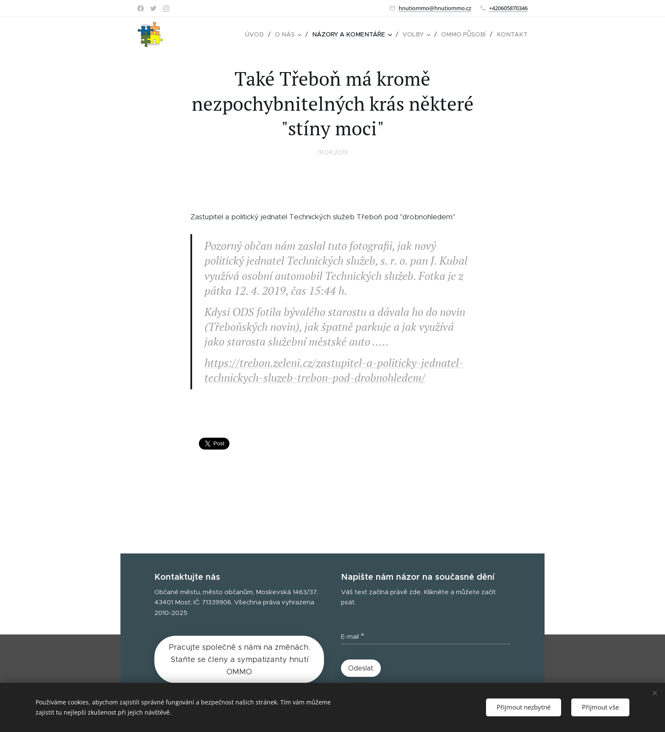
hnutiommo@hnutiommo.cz (435, 8)
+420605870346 (508, 8)
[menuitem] (263, 34)
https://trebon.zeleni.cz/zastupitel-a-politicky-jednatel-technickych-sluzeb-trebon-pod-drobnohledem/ (334, 370)
